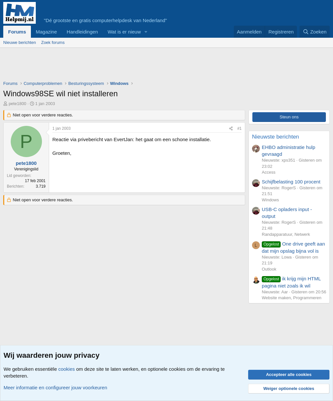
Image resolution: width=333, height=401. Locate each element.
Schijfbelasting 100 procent (291, 181)
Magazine (46, 31)
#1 (239, 128)
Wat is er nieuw (124, 31)
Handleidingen (82, 31)
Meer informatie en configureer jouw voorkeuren (55, 387)
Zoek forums (52, 42)
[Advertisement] (121, 65)
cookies (66, 369)
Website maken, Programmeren (291, 297)
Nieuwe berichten (19, 42)
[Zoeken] (315, 32)
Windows (270, 199)
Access (268, 172)
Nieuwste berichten (275, 137)
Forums (17, 31)
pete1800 (17, 103)
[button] (146, 32)
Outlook (269, 269)
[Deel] (231, 128)
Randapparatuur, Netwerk (286, 234)
